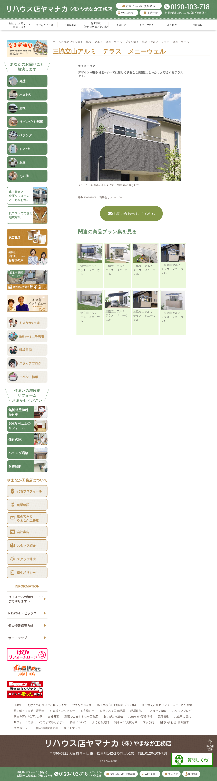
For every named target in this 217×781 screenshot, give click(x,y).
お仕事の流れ (182, 716)
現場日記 (122, 25)
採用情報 (197, 25)
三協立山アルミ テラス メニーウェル (89, 270)
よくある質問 (100, 722)
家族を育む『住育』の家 (28, 716)
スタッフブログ (182, 710)
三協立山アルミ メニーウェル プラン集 (109, 42)
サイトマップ (17, 637)
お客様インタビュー (62, 710)
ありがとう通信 (113, 716)
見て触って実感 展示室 (29, 710)
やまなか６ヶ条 (44, 25)
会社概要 (172, 25)
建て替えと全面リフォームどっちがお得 (167, 705)
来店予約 (150, 13)
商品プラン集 (72, 42)
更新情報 (163, 716)
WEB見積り (127, 13)
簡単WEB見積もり (125, 722)
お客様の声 (70, 25)
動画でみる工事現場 (112, 710)
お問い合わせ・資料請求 (138, 6)
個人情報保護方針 (20, 625)
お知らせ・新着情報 (140, 716)
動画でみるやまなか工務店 (81, 716)
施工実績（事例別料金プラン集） (95, 24)
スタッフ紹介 (146, 25)
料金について (78, 722)
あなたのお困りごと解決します (19, 24)
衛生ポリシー (22, 728)
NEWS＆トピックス (22, 613)
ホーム (57, 42)
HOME (18, 705)
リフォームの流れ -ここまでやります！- (26, 598)
